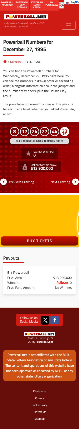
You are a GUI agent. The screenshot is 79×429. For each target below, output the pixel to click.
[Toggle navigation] (69, 25)
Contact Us (39, 412)
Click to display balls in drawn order (39, 141)
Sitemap (39, 418)
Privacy (39, 398)
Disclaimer (39, 391)
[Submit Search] (60, 4)
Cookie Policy (40, 405)
